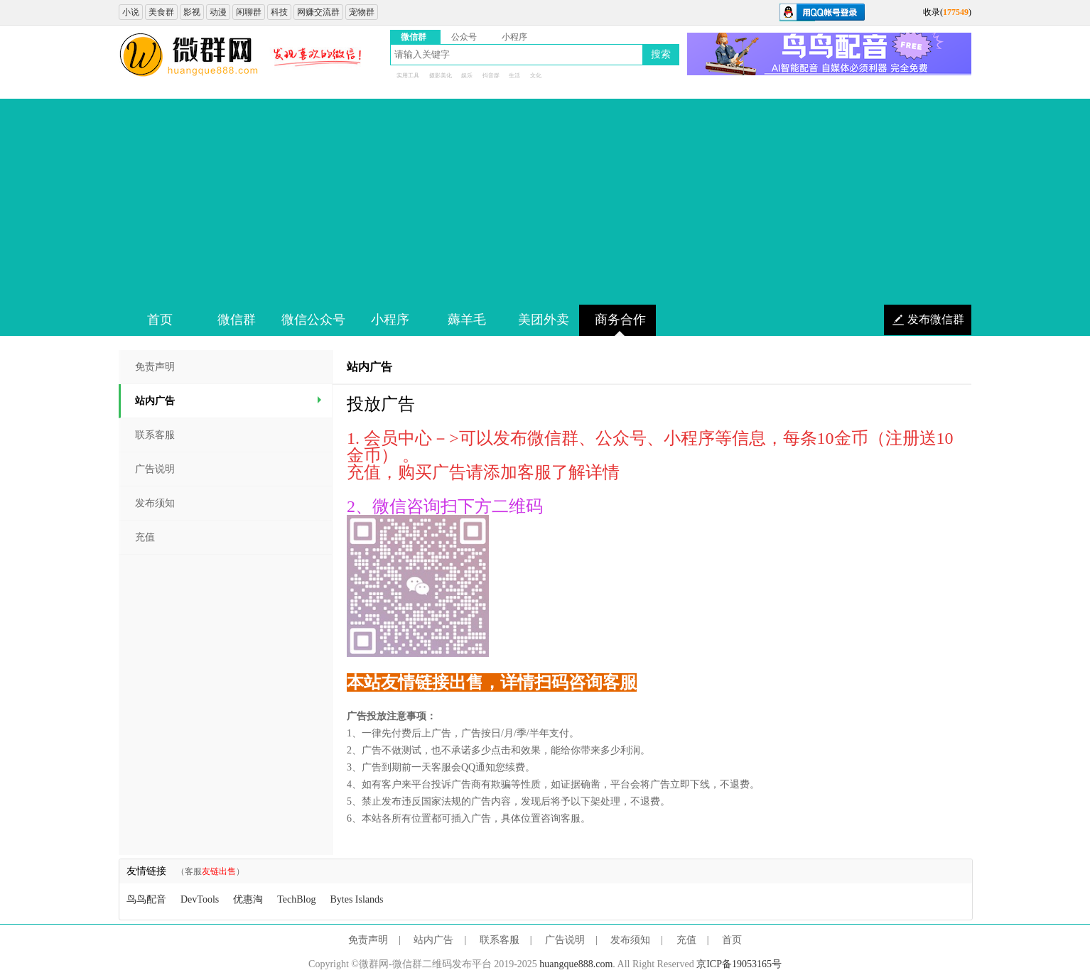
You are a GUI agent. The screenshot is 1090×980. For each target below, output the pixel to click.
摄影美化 (440, 75)
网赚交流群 (318, 12)
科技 (279, 12)
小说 (130, 12)
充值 (145, 537)
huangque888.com (576, 964)
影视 (191, 12)
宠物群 (361, 12)
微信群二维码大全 (190, 55)
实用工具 (407, 75)
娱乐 (467, 75)
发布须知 (155, 503)
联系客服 (155, 435)
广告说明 (155, 469)
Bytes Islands (356, 899)
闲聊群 (248, 12)
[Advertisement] (545, 198)
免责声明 (155, 366)
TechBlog (296, 899)
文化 (535, 75)
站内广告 (230, 401)
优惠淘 (248, 899)
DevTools (199, 899)
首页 (732, 940)
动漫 (218, 12)
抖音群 (491, 75)
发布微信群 (935, 319)
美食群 (161, 12)
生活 (514, 75)
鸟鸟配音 (146, 899)
